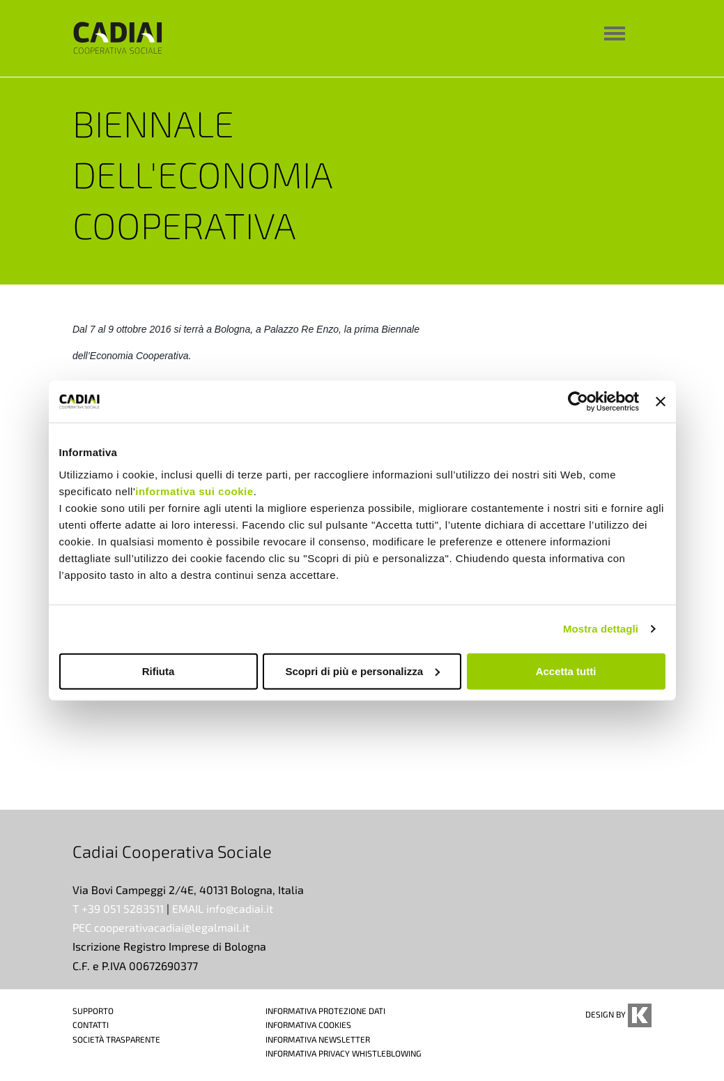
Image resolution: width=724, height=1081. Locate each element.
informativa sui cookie (194, 491)
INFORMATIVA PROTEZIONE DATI (325, 1010)
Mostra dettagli (600, 629)
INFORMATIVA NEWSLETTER (317, 1039)
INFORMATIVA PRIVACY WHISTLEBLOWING (343, 1053)
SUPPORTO (93, 1010)
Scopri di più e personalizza (362, 670)
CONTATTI (90, 1024)
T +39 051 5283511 (118, 908)
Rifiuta (158, 670)
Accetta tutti (566, 670)
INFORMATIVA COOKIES (308, 1024)
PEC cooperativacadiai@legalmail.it (160, 927)
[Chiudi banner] (660, 402)
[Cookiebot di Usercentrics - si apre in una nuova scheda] (578, 401)
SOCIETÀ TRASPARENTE (116, 1039)
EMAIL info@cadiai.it (222, 908)
